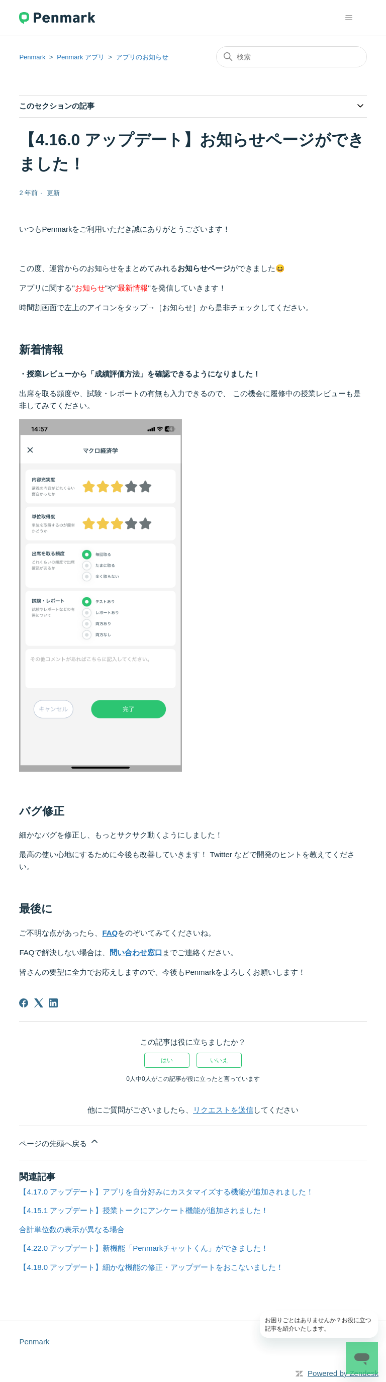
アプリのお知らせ (142, 57)
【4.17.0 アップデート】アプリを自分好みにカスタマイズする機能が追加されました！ (166, 1191)
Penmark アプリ (81, 57)
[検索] (291, 57)
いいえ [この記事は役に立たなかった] (219, 1060)
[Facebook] (23, 1002)
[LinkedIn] (53, 1002)
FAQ (110, 933)
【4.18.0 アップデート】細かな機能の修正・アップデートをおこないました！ (151, 1267)
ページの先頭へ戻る (59, 1142)
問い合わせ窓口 (136, 952)
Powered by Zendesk (343, 1373)
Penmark (32, 57)
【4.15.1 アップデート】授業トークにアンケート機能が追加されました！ (143, 1210)
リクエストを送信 (223, 1109)
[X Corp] (38, 1002)
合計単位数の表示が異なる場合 (72, 1229)
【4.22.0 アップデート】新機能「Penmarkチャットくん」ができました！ (143, 1248)
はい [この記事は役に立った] (167, 1060)
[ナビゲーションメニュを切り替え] (349, 18)
